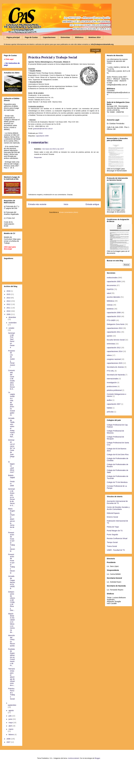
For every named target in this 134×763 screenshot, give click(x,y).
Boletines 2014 (94, 37)
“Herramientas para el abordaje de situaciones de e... (11, 677)
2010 (9, 311)
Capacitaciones (49, 37)
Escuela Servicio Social (116, 340)
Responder (38, 157)
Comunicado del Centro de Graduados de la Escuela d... (11, 379)
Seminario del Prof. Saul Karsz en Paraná (11, 340)
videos (109, 355)
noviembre (12, 323)
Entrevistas (65, 37)
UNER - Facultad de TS (116, 550)
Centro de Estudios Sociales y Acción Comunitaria (118, 508)
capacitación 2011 (114, 332)
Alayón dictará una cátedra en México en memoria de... (11, 623)
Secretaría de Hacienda (116, 375)
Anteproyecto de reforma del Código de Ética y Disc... (11, 601)
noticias (110, 305)
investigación (112, 383)
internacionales (112, 379)
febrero (11, 735)
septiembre (12, 705)
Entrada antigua (92, 204)
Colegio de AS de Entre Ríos (118, 454)
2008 (9, 739)
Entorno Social (112, 517)
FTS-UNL (110, 371)
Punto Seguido (112, 535)
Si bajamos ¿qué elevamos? (11, 467)
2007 (9, 742)
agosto (11, 710)
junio (11, 719)
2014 (9, 298)
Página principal (13, 37)
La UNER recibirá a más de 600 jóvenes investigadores (11, 403)
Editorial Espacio (113, 513)
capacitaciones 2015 (114, 363)
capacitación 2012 (114, 348)
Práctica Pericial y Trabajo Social (11, 694)
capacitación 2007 (114, 404)
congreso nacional (114, 359)
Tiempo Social (112, 542)
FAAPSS (110, 289)
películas (110, 412)
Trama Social (112, 546)
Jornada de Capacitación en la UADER (11, 582)
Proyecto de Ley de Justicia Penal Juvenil (11, 359)
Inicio (66, 204)
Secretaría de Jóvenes (115, 367)
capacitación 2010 (114, 316)
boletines (110, 309)
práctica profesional (114, 390)
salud (109, 293)
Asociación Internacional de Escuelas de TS (117, 502)
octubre (11, 328)
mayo (11, 723)
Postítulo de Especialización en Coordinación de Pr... (11, 657)
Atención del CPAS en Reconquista (11, 640)
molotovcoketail (73, 758)
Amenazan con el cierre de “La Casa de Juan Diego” (11, 449)
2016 (9, 291)
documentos (111, 285)
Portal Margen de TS (115, 531)
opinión (109, 336)
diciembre (12, 317)
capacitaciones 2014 (114, 351)
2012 (9, 304)
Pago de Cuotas (31, 37)
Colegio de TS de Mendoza (117, 482)
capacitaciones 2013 (114, 328)
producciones (112, 386)
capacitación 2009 (42, 136)
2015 (9, 294)
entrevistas (111, 344)
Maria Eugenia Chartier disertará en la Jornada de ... (11, 519)
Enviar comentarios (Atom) (68, 212)
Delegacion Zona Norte (115, 324)
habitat (109, 408)
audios (109, 400)
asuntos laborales (113, 297)
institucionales (112, 278)
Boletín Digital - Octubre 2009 (11, 480)
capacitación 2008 (114, 313)
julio (10, 716)
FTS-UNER (111, 320)
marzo (11, 729)
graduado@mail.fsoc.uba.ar (43, 129)
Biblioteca (79, 37)
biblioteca (110, 301)
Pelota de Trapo (113, 527)
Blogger (97, 758)
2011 (9, 308)
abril (10, 726)
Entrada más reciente (37, 204)
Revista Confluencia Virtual (117, 538)
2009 (9, 314)
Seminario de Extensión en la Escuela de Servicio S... (11, 497)
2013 (9, 301)
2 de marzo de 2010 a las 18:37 (53, 149)
